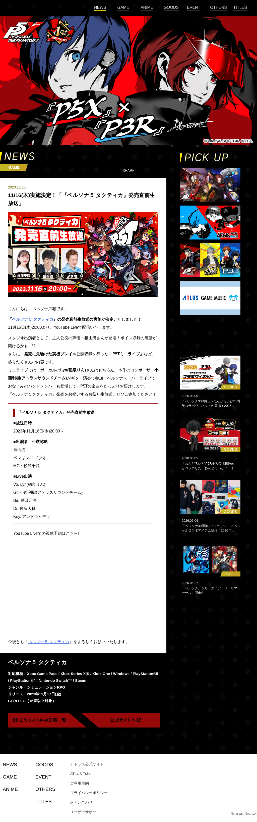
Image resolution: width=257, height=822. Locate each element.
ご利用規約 (79, 783)
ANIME (147, 7)
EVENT (193, 7)
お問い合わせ (81, 802)
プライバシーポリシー (89, 793)
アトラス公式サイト (87, 764)
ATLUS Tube (80, 773)
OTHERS (218, 7)
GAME (123, 7)
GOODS (171, 7)
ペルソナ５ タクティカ (32, 319)
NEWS (100, 7)
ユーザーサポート (85, 812)
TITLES (240, 7)
